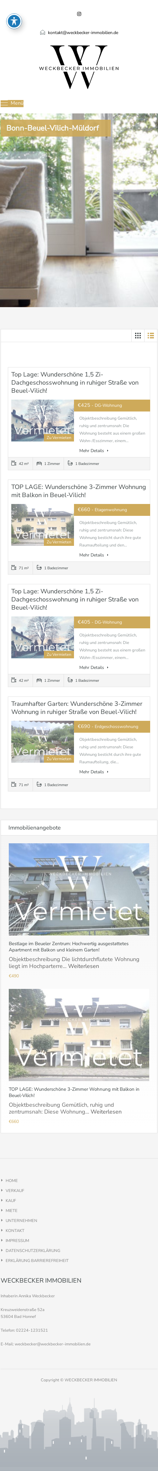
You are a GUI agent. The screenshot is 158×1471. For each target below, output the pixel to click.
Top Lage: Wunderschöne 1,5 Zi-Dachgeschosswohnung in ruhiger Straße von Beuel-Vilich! (75, 382)
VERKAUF (15, 1191)
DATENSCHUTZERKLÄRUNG (33, 1251)
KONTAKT (15, 1231)
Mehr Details (93, 451)
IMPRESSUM (17, 1241)
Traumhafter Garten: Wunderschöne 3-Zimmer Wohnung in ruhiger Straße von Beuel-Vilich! (76, 708)
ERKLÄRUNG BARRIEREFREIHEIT (37, 1261)
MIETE (12, 1211)
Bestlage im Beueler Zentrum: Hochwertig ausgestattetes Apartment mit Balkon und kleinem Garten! (69, 946)
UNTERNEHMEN (21, 1221)
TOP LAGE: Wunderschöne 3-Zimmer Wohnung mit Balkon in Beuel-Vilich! (78, 491)
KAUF (11, 1201)
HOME (12, 1181)
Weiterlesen (83, 966)
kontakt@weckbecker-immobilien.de (83, 33)
